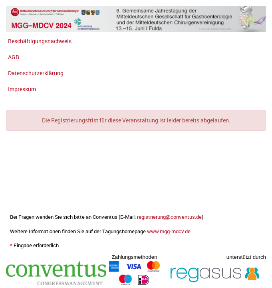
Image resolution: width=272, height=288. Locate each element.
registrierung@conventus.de (169, 217)
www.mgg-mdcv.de (169, 231)
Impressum (22, 89)
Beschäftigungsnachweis (39, 41)
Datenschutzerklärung (36, 73)
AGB (13, 57)
